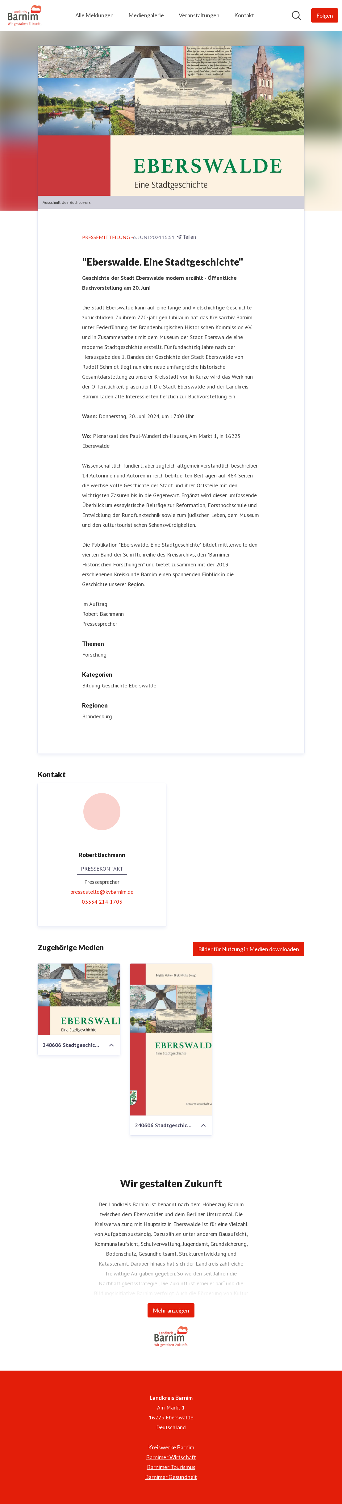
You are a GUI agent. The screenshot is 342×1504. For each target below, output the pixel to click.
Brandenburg (97, 716)
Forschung (94, 654)
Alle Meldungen (94, 15)
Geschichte (114, 685)
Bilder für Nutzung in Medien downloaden (248, 949)
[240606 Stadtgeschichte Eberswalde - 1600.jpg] (79, 999)
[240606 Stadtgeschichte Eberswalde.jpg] (171, 1039)
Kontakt (244, 15)
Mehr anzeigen (171, 1310)
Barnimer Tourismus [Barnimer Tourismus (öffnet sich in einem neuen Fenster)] (171, 1467)
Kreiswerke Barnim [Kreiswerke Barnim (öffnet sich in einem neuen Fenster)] (171, 1447)
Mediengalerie (146, 15)
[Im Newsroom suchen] (296, 15)
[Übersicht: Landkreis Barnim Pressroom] (24, 15)
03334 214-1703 (102, 901)
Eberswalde (142, 685)
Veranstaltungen (199, 15)
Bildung (91, 685)
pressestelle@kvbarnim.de (101, 891)
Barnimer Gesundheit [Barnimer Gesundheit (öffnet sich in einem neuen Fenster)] (171, 1476)
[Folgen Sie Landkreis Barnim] (324, 15)
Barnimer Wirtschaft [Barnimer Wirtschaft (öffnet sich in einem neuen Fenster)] (171, 1457)
